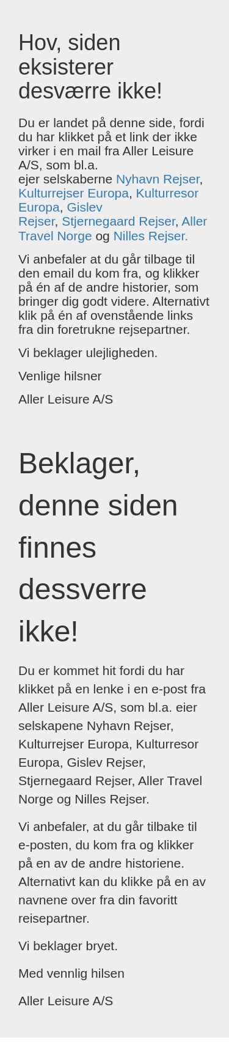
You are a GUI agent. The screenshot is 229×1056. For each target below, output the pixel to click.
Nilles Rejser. (151, 236)
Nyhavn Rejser (158, 179)
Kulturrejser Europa (73, 193)
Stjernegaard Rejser (118, 221)
